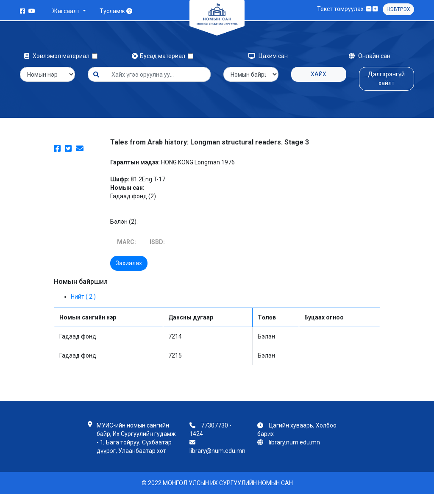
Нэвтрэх (398, 9)
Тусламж (116, 11)
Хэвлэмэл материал (58, 56)
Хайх (318, 74)
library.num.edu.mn (294, 442)
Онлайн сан (369, 56)
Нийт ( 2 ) (83, 296)
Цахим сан (268, 56)
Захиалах (129, 263)
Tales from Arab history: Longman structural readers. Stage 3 (209, 142)
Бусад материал (160, 56)
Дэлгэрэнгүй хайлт (386, 78)
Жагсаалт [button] (66, 11)
